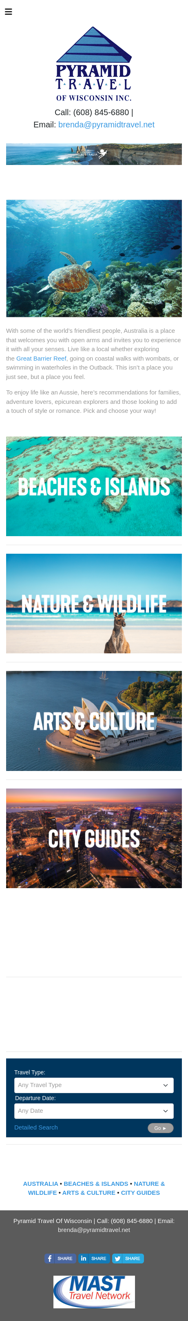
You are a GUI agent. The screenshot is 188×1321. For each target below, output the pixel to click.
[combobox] (94, 1085)
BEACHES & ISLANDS (96, 1183)
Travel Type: (29, 1072)
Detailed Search (36, 1127)
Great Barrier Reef (41, 358)
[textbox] (94, 1085)
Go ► (160, 1128)
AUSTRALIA (40, 1183)
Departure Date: (35, 1098)
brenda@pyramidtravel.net (106, 124)
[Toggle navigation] (8, 13)
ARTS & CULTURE (89, 1192)
